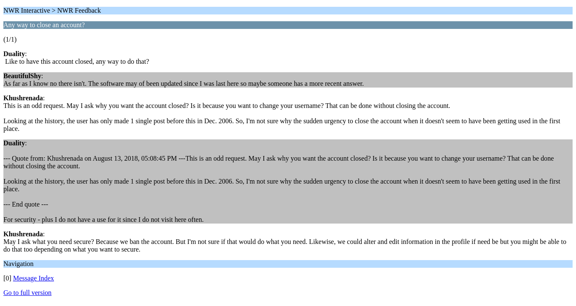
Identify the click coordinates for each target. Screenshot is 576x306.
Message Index (33, 278)
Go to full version (27, 292)
